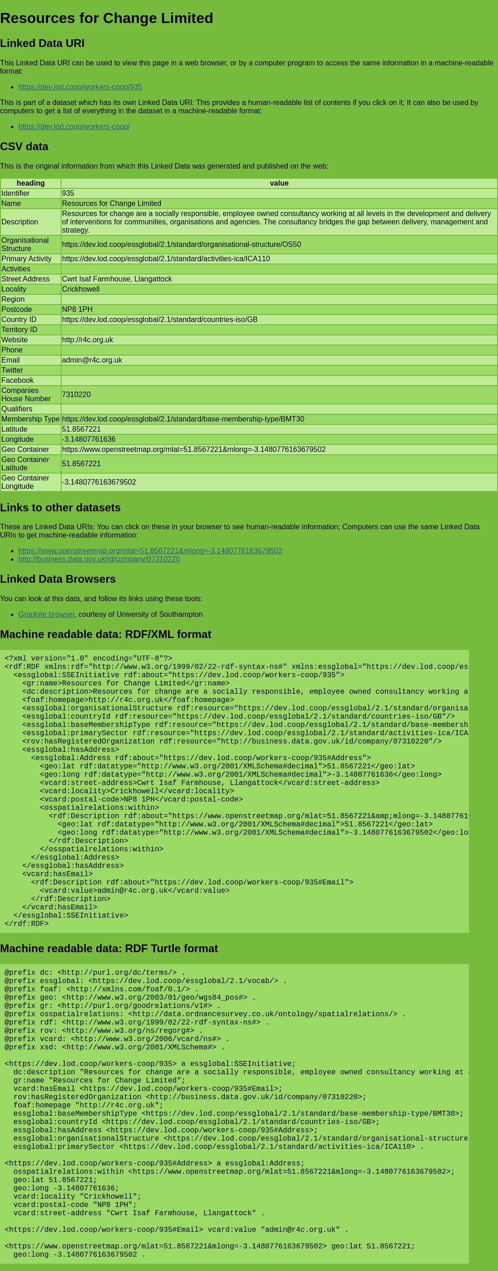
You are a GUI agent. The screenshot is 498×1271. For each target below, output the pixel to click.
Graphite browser (46, 614)
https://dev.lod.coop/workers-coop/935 (80, 87)
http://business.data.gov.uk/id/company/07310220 (99, 559)
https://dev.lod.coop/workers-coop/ (74, 126)
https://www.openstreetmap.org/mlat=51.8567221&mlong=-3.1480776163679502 (150, 551)
